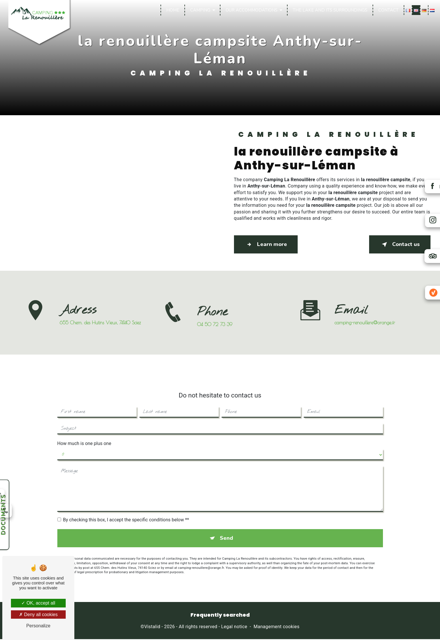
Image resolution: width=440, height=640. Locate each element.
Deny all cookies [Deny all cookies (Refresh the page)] (38, 614)
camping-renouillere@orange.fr (365, 316)
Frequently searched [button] (220, 615)
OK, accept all (38, 603)
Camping (200, 10)
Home (172, 10)
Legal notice (234, 627)
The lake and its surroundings (329, 10)
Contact (388, 10)
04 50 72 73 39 (214, 330)
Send (226, 533)
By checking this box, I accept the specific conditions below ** (126, 514)
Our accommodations (251, 10)
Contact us (398, 244)
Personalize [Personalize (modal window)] (38, 625)
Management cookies (276, 627)
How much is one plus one (84, 437)
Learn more (267, 244)
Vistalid (152, 627)
